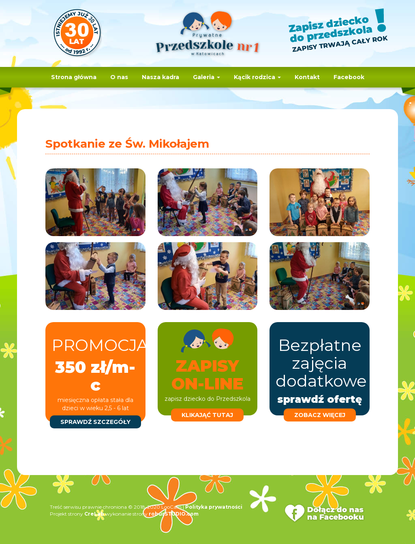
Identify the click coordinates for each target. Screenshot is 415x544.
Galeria (206, 77)
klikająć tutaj (207, 415)
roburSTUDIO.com (174, 514)
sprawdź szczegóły (95, 422)
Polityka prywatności (213, 507)
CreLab (94, 514)
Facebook (349, 77)
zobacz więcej (319, 415)
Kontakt (307, 77)
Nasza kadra (160, 77)
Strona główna (73, 77)
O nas (119, 77)
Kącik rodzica (257, 77)
